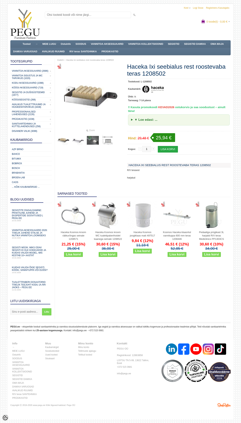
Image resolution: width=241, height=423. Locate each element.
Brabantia (18, 173)
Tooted (27, 44)
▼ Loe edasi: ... (145, 120)
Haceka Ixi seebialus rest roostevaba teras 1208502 (90, 60)
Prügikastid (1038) (23, 119)
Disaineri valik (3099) (24, 131)
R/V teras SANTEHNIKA (83, 51)
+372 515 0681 (96, 330)
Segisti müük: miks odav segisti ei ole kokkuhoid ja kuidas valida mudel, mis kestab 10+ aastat (31, 252)
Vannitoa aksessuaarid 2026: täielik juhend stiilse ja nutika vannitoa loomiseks (31, 234)
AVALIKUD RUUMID (53, 51)
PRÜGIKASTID (109, 51)
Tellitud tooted (85, 354)
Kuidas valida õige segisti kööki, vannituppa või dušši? (31, 269)
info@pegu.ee (79, 330)
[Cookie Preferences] (5, 417)
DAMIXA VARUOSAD (25, 51)
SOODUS (81, 44)
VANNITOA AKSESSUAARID (107, 44)
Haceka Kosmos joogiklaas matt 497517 (142, 234)
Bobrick (17, 163)
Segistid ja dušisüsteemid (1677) (28, 93)
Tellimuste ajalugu (87, 351)
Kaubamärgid (52, 347)
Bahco (16, 154)
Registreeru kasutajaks (217, 8)
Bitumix (16, 158)
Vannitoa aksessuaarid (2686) (30, 71)
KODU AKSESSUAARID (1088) (28, 83)
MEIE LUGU (49, 44)
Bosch (16, 168)
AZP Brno (17, 149)
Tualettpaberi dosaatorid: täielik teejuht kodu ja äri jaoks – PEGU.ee (31, 286)
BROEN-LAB (18, 177)
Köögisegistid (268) (24, 99)
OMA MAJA (217, 44)
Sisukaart (50, 358)
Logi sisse (198, 8)
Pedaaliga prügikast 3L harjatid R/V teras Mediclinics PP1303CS (211, 235)
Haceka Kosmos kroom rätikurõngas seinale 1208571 (73, 235)
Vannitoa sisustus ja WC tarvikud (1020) (27, 77)
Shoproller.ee (224, 405)
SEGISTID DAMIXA (195, 44)
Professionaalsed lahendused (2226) (24, 113)
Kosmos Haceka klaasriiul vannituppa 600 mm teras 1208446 (177, 235)
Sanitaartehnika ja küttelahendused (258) (26, 125)
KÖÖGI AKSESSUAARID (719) (27, 87)
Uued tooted (51, 354)
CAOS (15, 182)
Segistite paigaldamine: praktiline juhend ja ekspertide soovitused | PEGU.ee (31, 215)
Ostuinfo (66, 44)
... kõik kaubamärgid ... (26, 187)
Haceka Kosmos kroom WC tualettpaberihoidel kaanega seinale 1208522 (108, 235)
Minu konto (83, 347)
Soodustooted (52, 351)
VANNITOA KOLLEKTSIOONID (145, 44)
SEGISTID (173, 44)
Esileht (60, 60)
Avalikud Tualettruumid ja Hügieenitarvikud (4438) (29, 105)
